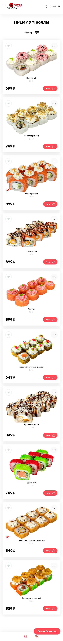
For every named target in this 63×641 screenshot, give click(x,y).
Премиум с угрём (31, 425)
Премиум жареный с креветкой (31, 540)
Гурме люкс (31, 482)
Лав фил (31, 309)
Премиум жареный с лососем (31, 367)
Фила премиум (31, 194)
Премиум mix (31, 251)
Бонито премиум (31, 136)
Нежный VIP (31, 78)
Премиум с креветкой (31, 598)
